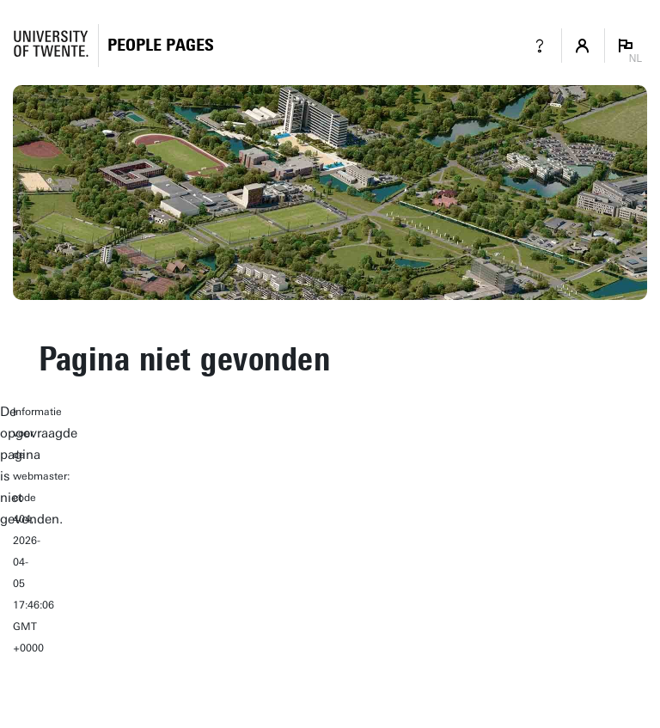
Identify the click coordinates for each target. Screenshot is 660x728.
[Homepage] (160, 45)
